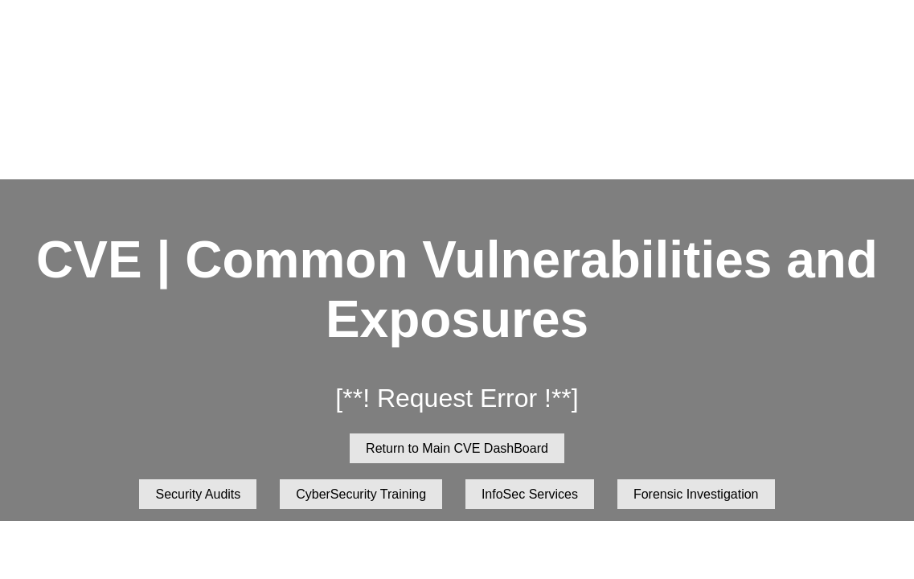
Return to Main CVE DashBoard (457, 448)
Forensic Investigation (696, 494)
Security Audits (197, 494)
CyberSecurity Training (361, 494)
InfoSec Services (530, 494)
